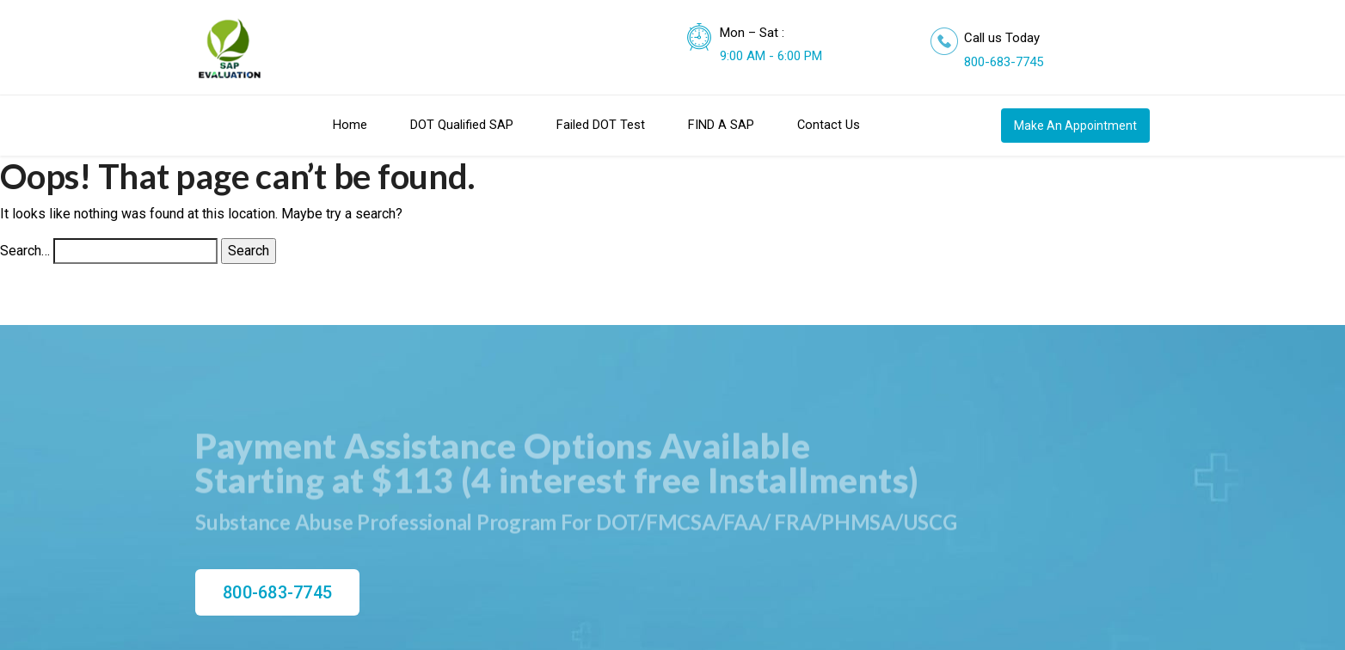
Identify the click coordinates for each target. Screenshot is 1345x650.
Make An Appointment (1075, 125)
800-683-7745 (1003, 62)
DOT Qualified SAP (461, 125)
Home (350, 125)
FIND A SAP (721, 125)
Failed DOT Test (600, 125)
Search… (25, 250)
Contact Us (828, 125)
